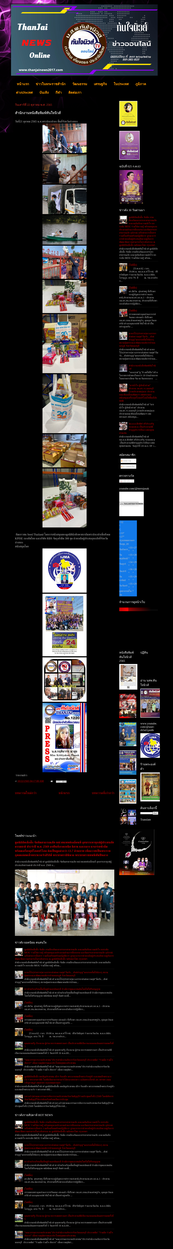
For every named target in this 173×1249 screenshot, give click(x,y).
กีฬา (58, 92)
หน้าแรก (23, 84)
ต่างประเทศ (24, 92)
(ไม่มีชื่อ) (28, 1002)
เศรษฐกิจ (100, 84)
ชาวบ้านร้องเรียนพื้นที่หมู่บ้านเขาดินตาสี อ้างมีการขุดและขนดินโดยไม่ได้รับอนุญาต (62, 989)
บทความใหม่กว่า (25, 793)
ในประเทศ (121, 84)
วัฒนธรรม (79, 84)
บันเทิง (44, 92)
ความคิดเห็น (127, 466)
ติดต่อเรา (74, 92)
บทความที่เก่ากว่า (103, 793)
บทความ (126, 460)
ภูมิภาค (140, 84)
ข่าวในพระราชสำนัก (51, 84)
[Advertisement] (64, 814)
